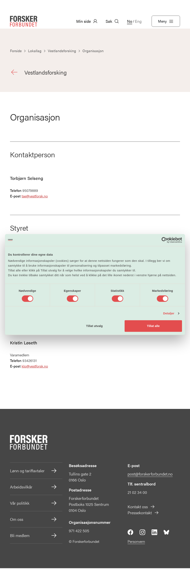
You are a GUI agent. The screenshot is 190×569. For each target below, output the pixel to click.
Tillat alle (153, 326)
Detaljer (168, 313)
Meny (166, 21)
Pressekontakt (143, 513)
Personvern (136, 542)
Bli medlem (33, 536)
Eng (138, 21)
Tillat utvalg (94, 326)
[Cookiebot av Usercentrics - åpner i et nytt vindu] (164, 240)
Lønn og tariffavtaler (33, 471)
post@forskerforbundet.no (150, 474)
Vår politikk (33, 504)
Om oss (33, 520)
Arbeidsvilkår (33, 487)
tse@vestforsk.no (35, 196)
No (129, 21)
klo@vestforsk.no (35, 367)
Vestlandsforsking (39, 72)
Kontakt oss (141, 507)
